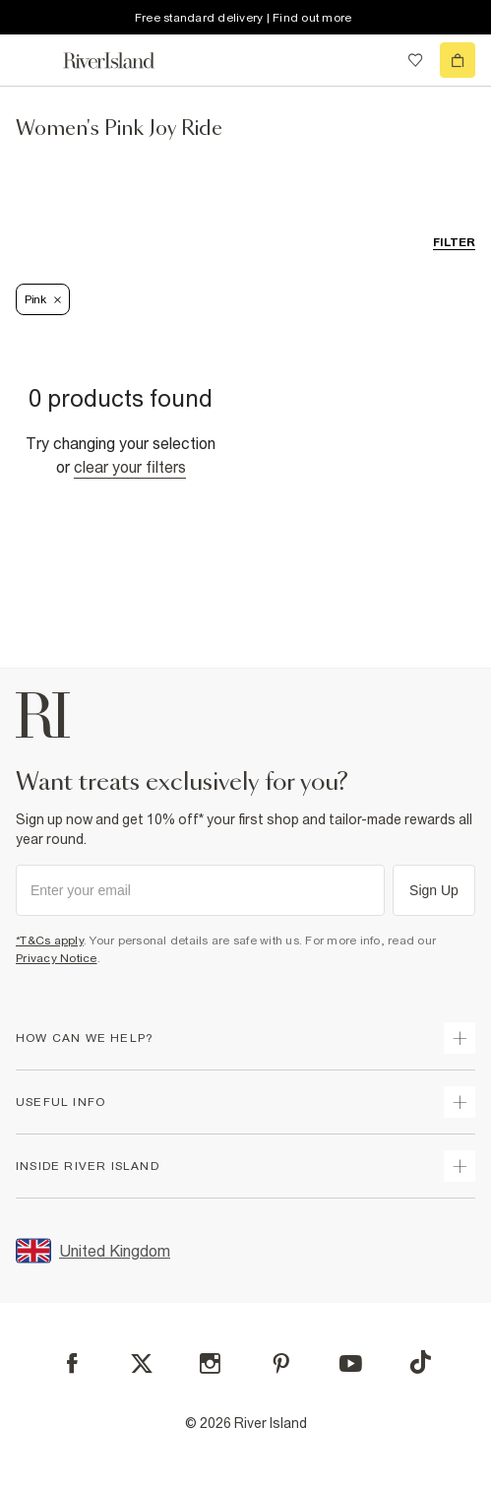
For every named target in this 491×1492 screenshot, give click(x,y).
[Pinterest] (281, 1363)
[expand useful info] (459, 1102)
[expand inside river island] (459, 1166)
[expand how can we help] (459, 1038)
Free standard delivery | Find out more (243, 18)
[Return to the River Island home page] (122, 60)
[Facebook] (72, 1363)
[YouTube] (351, 1363)
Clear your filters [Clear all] (130, 467)
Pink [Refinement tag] (43, 299)
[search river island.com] (375, 60)
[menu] (33, 60)
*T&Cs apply (50, 940)
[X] (141, 1364)
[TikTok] (420, 1362)
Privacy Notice (56, 958)
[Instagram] (210, 1363)
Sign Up (434, 890)
